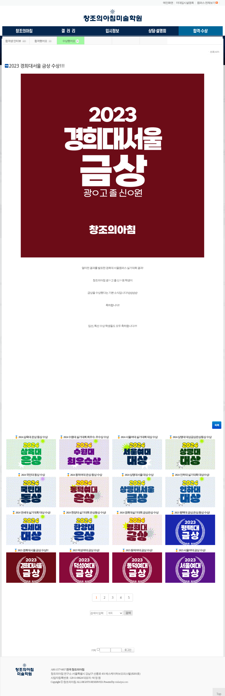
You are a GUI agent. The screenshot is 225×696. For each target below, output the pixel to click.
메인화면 (168, 2)
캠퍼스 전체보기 (206, 2)
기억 (93, 650)
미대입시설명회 (185, 2)
